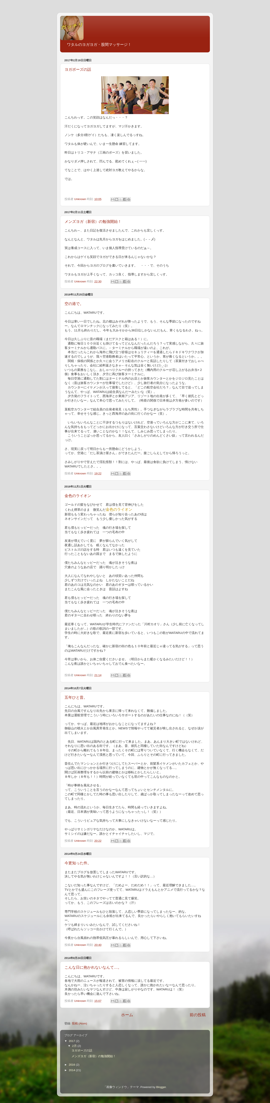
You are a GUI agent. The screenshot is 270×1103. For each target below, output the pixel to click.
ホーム (127, 1015)
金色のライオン (78, 496)
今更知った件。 (78, 863)
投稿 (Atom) (79, 1023)
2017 (72, 1041)
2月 (74, 1045)
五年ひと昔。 (76, 697)
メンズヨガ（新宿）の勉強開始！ (93, 221)
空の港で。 (74, 304)
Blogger (161, 1087)
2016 (72, 1064)
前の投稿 (198, 1015)
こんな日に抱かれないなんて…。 (93, 967)
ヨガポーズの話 (78, 69)
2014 (72, 1070)
